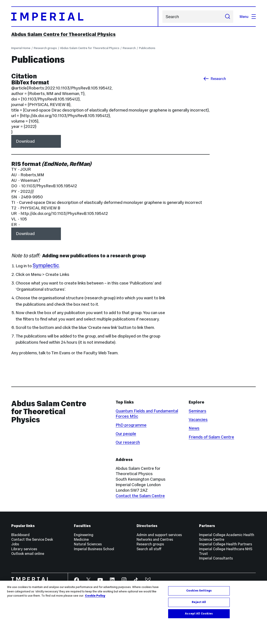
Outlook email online (27, 553)
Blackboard (20, 535)
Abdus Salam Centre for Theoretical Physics (63, 34)
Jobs (15, 544)
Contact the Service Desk (32, 539)
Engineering (83, 535)
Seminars (197, 410)
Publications (147, 48)
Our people (126, 433)
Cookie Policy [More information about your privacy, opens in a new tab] (95, 600)
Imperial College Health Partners (225, 544)
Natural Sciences (88, 544)
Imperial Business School (94, 549)
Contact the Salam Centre (140, 495)
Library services (24, 549)
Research (129, 48)
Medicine (81, 539)
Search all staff (149, 549)
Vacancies (198, 419)
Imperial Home (20, 48)
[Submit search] (227, 16)
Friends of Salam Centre (211, 437)
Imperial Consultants (216, 558)
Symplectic (46, 265)
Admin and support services (159, 535)
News (194, 428)
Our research (128, 442)
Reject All (199, 606)
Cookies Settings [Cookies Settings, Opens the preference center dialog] (199, 595)
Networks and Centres (155, 539)
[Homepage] (84, 16)
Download (25, 141)
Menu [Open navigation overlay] (248, 16)
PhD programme (131, 425)
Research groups (45, 48)
